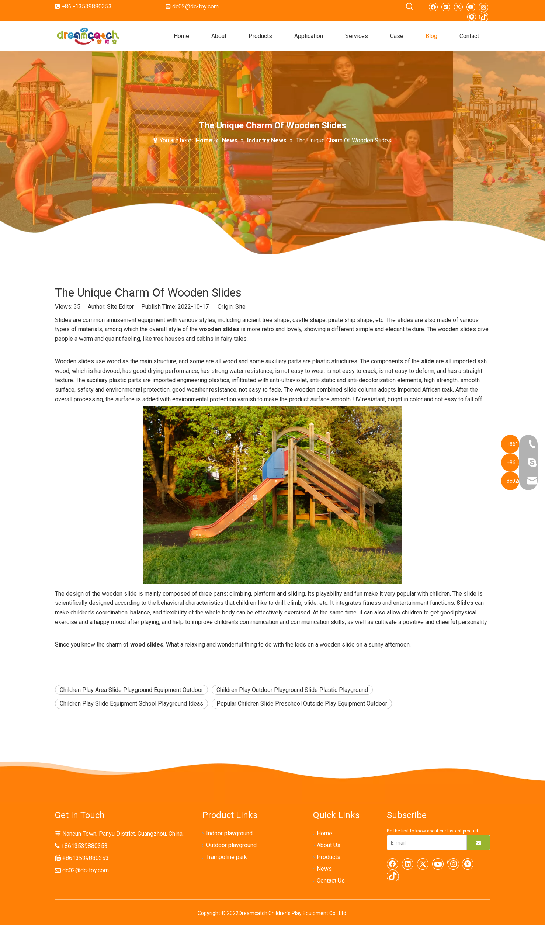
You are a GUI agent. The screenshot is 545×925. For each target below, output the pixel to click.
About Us (328, 845)
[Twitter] (458, 6)
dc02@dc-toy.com (195, 6)
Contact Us (331, 880)
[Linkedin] (445, 6)
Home (324, 833)
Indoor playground (229, 833)
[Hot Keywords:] (409, 6)
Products (328, 856)
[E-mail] (425, 842)
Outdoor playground (231, 845)
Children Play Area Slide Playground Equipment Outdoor (131, 689)
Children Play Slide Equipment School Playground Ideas (131, 703)
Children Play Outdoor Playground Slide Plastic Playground (292, 689)
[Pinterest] (471, 16)
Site (240, 306)
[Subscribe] (478, 842)
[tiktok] (483, 16)
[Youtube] (470, 6)
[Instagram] (483, 7)
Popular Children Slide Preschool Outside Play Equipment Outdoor (301, 703)
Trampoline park (226, 856)
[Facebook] (433, 6)
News (324, 868)
